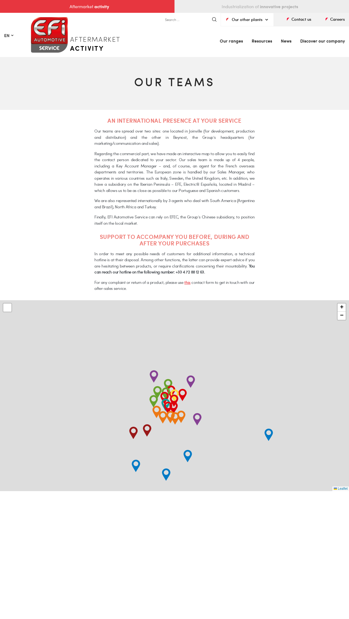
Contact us (301, 19)
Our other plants (247, 19)
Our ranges (231, 41)
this (187, 282)
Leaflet (341, 489)
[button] (175, 418)
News (286, 41)
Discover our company (322, 41)
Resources (262, 41)
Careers (337, 19)
